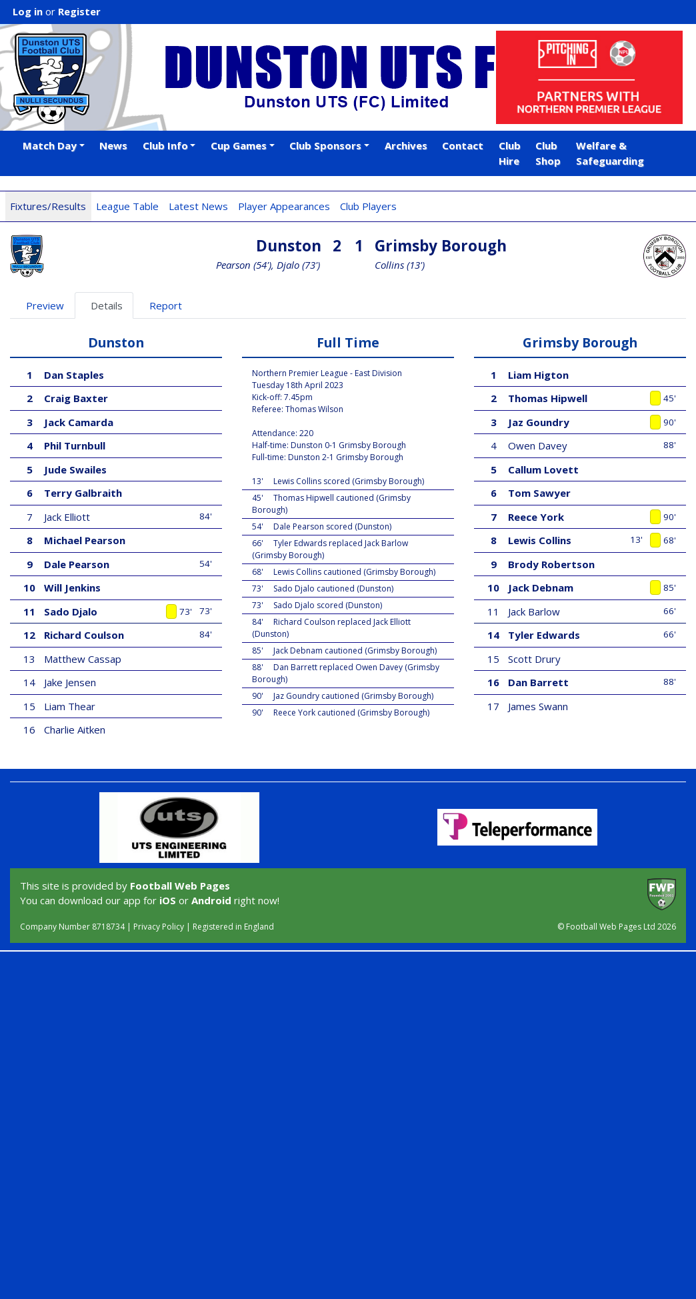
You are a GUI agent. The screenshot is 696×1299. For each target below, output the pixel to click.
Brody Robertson (551, 564)
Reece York (536, 516)
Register (79, 11)
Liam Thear (69, 706)
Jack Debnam (540, 587)
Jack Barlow (534, 611)
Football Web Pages (180, 885)
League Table (127, 206)
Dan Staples (74, 374)
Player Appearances (284, 206)
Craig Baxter (76, 398)
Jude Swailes (75, 469)
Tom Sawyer (539, 492)
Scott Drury (534, 659)
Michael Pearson (84, 540)
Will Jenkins (72, 587)
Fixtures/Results (48, 206)
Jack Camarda (78, 422)
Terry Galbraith (83, 492)
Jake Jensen (70, 682)
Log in (28, 11)
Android (211, 900)
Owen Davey (537, 445)
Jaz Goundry (538, 422)
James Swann (538, 706)
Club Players (368, 206)
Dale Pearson (76, 564)
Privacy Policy (158, 926)
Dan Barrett (538, 682)
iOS (167, 900)
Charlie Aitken (74, 729)
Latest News (198, 206)
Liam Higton (538, 374)
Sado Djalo (70, 611)
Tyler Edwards (544, 634)
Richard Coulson (84, 634)
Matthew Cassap (82, 659)
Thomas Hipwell (547, 398)
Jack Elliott (67, 516)
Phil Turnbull (74, 445)
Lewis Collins (539, 540)
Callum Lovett (543, 469)
